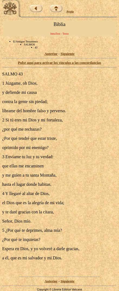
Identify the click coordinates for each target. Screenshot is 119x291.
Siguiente (67, 54)
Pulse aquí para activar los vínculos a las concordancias (59, 63)
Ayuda (70, 11)
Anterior (50, 54)
